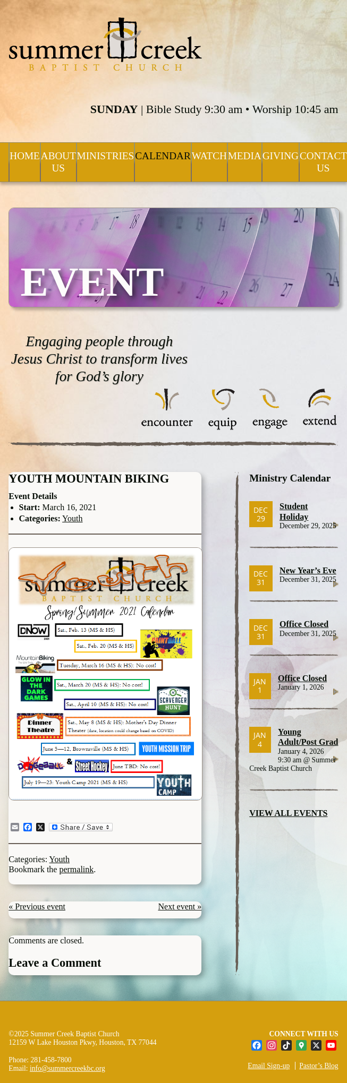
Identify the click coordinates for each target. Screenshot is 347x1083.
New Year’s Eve (308, 570)
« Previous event (37, 906)
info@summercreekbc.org (67, 1068)
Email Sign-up (269, 1066)
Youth (72, 518)
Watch (209, 155)
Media (244, 155)
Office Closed (304, 624)
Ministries (105, 155)
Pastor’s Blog (318, 1066)
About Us (58, 162)
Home (25, 155)
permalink (76, 869)
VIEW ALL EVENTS (288, 813)
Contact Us (323, 162)
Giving (281, 155)
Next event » (179, 906)
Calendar (162, 155)
